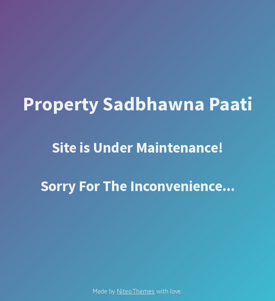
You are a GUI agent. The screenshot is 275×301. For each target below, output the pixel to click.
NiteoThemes (136, 291)
